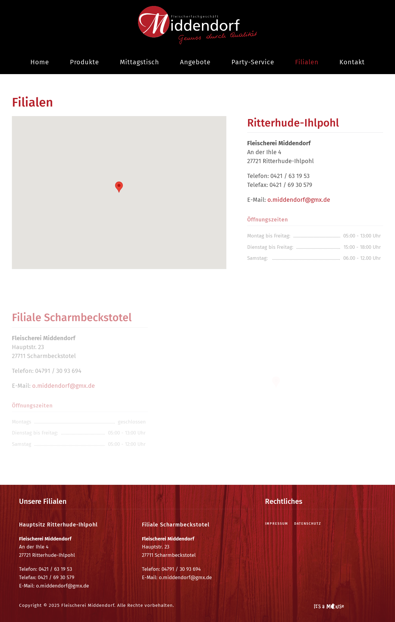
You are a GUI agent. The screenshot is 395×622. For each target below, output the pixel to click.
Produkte (84, 62)
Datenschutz (307, 524)
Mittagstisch (139, 62)
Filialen (307, 62)
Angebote (195, 62)
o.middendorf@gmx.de (298, 199)
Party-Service (252, 62)
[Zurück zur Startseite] (197, 25)
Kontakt (352, 62)
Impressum (276, 524)
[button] (119, 187)
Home (39, 62)
